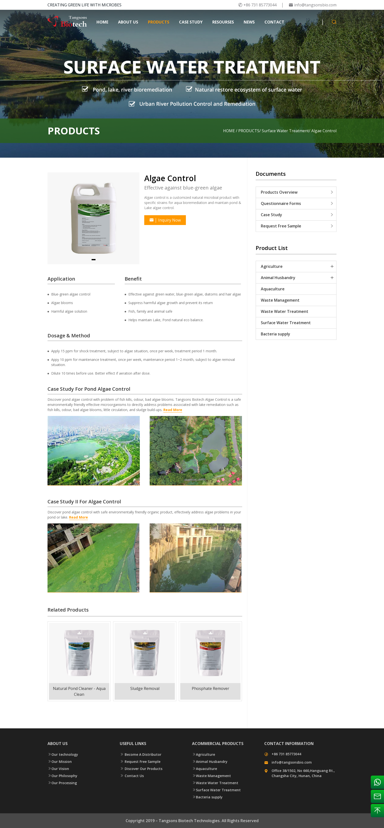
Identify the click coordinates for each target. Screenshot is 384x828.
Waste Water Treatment (284, 311)
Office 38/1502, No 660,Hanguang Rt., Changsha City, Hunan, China (303, 773)
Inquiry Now (165, 220)
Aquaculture (273, 289)
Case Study (297, 215)
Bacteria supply (275, 334)
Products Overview (297, 192)
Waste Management (280, 300)
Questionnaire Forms (297, 203)
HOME (102, 22)
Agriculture (272, 266)
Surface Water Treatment (285, 130)
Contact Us (132, 775)
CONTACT (274, 22)
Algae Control (323, 130)
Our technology (63, 754)
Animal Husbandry (278, 277)
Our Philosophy (62, 775)
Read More (78, 517)
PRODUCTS (158, 22)
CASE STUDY (191, 22)
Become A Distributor (140, 754)
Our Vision (58, 768)
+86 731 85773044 (257, 5)
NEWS (249, 22)
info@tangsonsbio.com (312, 5)
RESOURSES (223, 22)
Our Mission (60, 761)
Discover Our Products (141, 768)
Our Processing (62, 783)
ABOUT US (128, 22)
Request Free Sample (297, 226)
